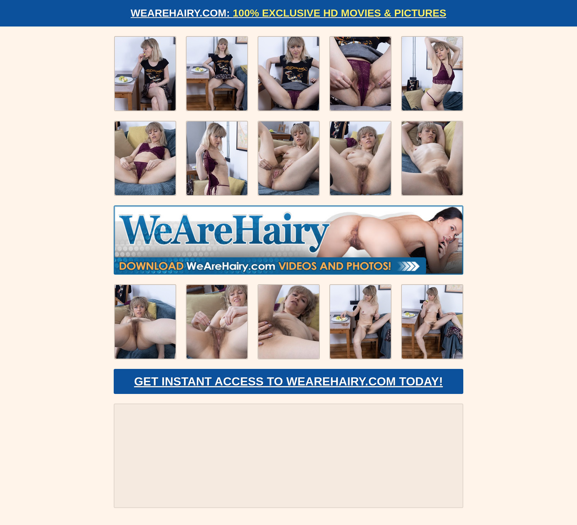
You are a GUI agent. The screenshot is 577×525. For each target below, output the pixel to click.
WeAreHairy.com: (288, 13)
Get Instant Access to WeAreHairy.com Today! (288, 381)
